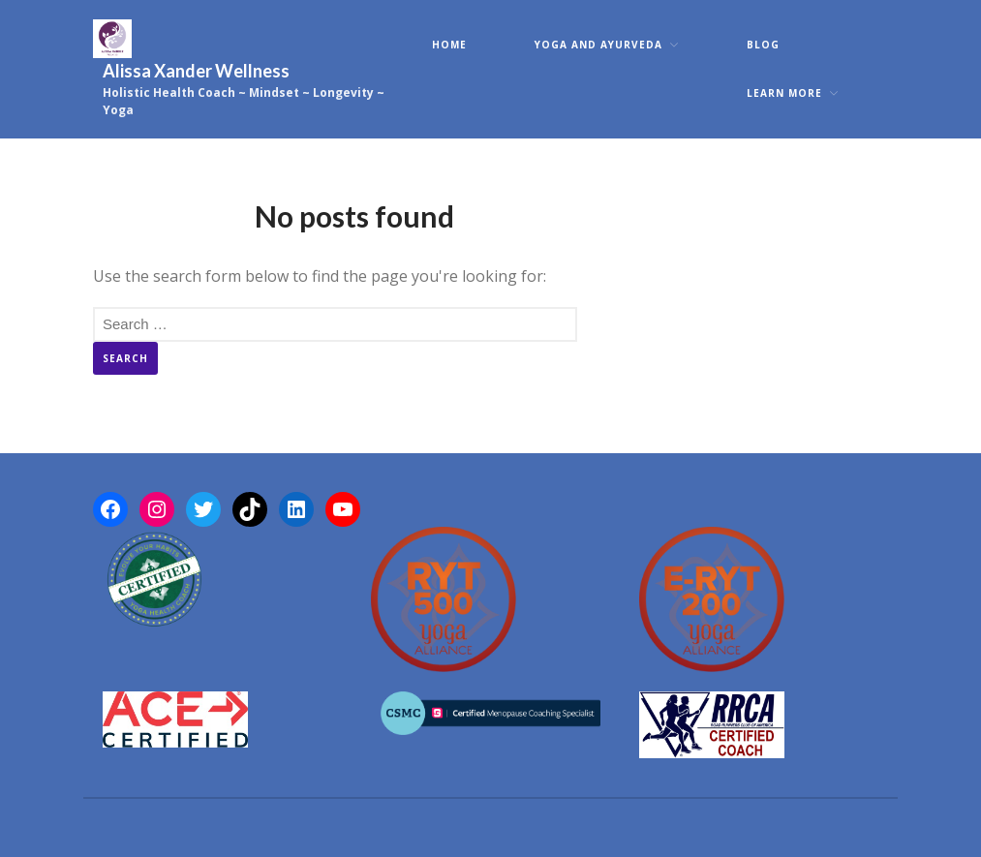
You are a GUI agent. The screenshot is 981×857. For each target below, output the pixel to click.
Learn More (784, 93)
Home (449, 44)
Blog (763, 44)
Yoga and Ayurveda (598, 44)
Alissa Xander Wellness (196, 70)
